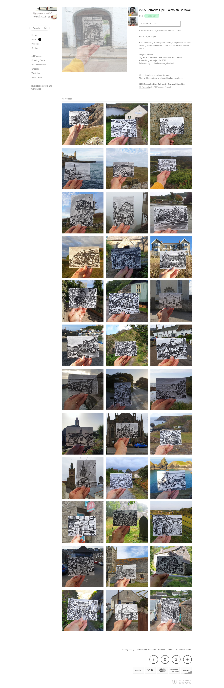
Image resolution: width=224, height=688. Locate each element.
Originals (35, 69)
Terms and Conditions (146, 650)
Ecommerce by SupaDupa (185, 682)
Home (34, 35)
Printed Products (39, 65)
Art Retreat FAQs (183, 650)
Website (35, 44)
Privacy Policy (128, 650)
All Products (37, 56)
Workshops (36, 73)
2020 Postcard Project (161, 87)
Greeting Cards (38, 60)
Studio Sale (37, 77)
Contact (35, 48)
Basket (35, 39)
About (170, 650)
